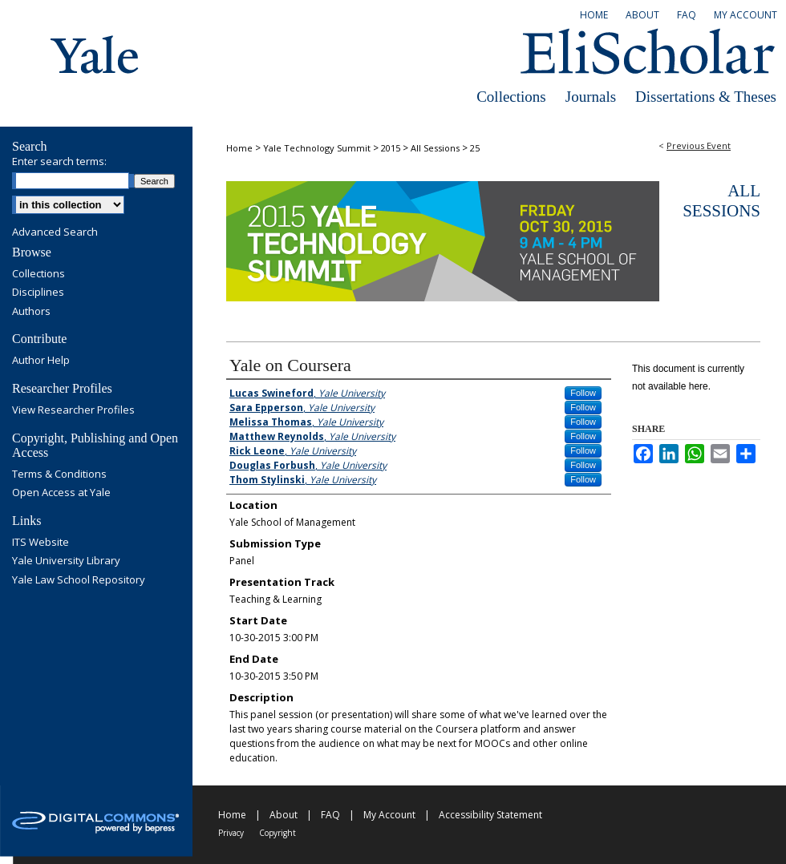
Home (239, 148)
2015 (392, 148)
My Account (389, 815)
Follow (583, 393)
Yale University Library (66, 561)
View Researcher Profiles (73, 410)
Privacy (231, 832)
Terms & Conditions (59, 474)
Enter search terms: (59, 161)
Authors (31, 311)
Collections (511, 96)
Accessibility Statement (490, 815)
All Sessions (436, 148)
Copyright (277, 832)
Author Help (41, 360)
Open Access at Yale (61, 493)
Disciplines (38, 292)
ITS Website (40, 542)
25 (475, 148)
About (283, 815)
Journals (590, 96)
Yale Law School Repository (78, 580)
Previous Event (698, 145)
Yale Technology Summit (318, 148)
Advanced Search (55, 231)
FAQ (330, 815)
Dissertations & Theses (705, 96)
